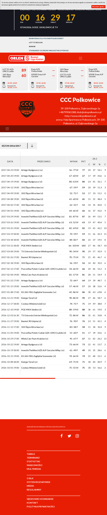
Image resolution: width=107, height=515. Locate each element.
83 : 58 (73, 327)
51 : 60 (73, 332)
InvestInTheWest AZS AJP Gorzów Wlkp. (41, 216)
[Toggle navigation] (80, 58)
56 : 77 (72, 170)
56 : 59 (73, 263)
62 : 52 (73, 205)
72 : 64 (73, 280)
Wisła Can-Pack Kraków (33, 274)
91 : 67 (73, 338)
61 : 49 (73, 350)
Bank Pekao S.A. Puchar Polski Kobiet (46, 38)
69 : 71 (72, 361)
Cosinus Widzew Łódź (31, 303)
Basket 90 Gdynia (29, 257)
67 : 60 (72, 175)
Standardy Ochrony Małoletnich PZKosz (49, 50)
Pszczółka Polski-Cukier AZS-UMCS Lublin (42, 268)
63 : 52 (72, 222)
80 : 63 (72, 181)
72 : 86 (72, 315)
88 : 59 (72, 309)
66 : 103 (72, 245)
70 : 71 (72, 257)
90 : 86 (72, 298)
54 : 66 (72, 268)
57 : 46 (72, 286)
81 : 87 (72, 216)
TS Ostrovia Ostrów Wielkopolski (37, 251)
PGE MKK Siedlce (29, 245)
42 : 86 (72, 292)
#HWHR (32, 46)
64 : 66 (72, 210)
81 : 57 (72, 274)
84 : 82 (73, 239)
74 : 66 (72, 356)
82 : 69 (72, 228)
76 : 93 (73, 321)
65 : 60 (72, 199)
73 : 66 (72, 344)
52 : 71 (73, 193)
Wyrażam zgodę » (98, 6)
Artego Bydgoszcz (30, 170)
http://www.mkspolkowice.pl (80, 115)
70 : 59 (73, 234)
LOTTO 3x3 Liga (36, 42)
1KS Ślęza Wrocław (30, 187)
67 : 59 (73, 187)
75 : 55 (72, 367)
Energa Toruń (27, 298)
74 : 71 (73, 303)
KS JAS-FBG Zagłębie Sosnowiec (37, 292)
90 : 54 (72, 251)
